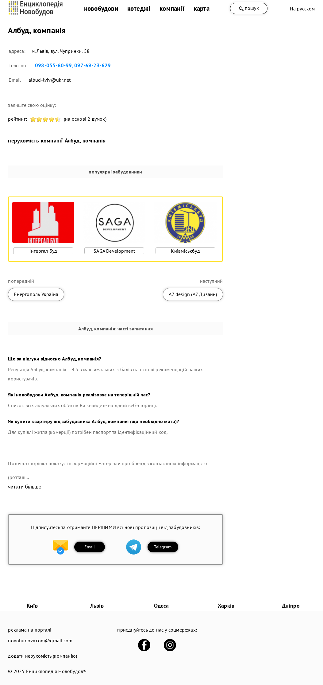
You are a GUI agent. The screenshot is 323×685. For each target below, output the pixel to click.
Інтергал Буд (43, 251)
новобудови (101, 8)
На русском (302, 9)
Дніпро (291, 605)
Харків (226, 605)
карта (202, 8)
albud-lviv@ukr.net (50, 80)
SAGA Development (114, 251)
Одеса (161, 605)
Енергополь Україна (36, 294)
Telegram (162, 547)
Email (89, 547)
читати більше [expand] (24, 486)
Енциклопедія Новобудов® (56, 671)
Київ (32, 605)
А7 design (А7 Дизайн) (193, 294)
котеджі (138, 8)
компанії (172, 8)
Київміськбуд (185, 251)
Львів (97, 605)
